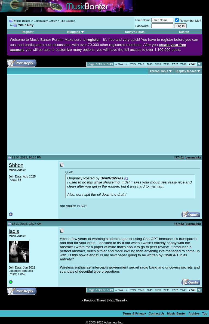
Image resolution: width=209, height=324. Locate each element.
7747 (175, 64)
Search (184, 31)
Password (142, 25)
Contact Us (156, 313)
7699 (158, 64)
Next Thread (117, 300)
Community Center (45, 20)
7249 (141, 64)
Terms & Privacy (134, 313)
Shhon (16, 165)
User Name (143, 20)
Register (27, 31)
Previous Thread (95, 300)
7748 (183, 64)
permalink (193, 157)
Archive (194, 313)
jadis (14, 231)
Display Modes (186, 71)
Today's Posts (135, 31)
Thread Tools (159, 71)
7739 (167, 64)
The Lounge (67, 20)
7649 (150, 64)
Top (204, 313)
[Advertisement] (54, 114)
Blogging (73, 31)
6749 (133, 64)
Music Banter (22, 20)
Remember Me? (188, 20)
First (119, 64)
